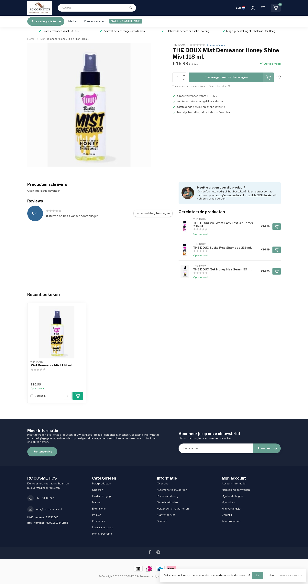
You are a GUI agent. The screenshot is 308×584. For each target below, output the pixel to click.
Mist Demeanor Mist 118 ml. (51, 365)
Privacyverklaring (167, 496)
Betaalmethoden (167, 502)
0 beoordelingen (216, 45)
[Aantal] (68, 396)
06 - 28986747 (45, 498)
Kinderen (97, 490)
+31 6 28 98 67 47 (259, 195)
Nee (271, 575)
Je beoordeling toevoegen (153, 213)
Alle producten (231, 521)
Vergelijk (40, 395)
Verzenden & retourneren (173, 509)
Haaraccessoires (102, 527)
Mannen (97, 502)
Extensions (99, 509)
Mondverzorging (102, 534)
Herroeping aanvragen (236, 490)
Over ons (162, 483)
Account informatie (234, 483)
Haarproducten (101, 483)
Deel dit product (219, 86)
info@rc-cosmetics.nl (230, 195)
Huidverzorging (101, 496)
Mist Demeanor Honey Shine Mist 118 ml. (64, 39)
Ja (257, 575)
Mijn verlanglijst (231, 509)
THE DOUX (179, 45)
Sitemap (162, 521)
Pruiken (96, 515)
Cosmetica (98, 521)
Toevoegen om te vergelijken (188, 86)
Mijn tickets (229, 502)
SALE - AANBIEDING (125, 21)
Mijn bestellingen (232, 496)
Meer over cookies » (291, 575)
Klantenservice (94, 21)
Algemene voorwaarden (172, 490)
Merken (73, 21)
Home (31, 39)
